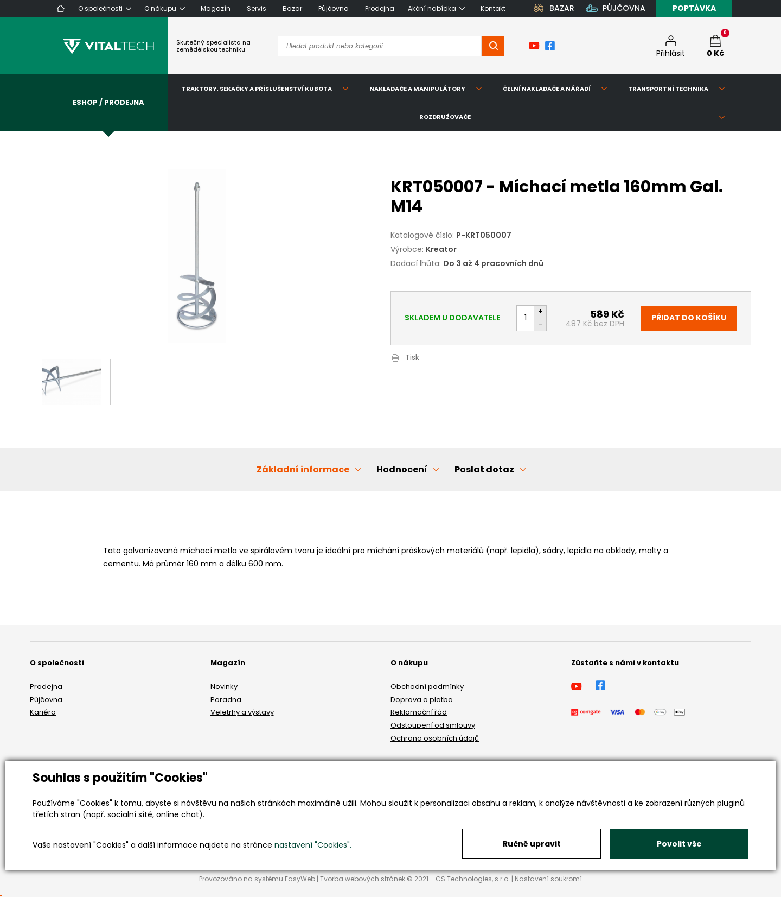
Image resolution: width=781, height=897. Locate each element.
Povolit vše (679, 843)
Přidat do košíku (688, 317)
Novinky (224, 686)
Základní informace (303, 469)
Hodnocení (401, 469)
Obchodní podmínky (427, 686)
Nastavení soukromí (548, 878)
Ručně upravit (532, 843)
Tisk (412, 358)
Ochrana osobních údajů (434, 738)
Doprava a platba (421, 699)
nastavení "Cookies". (312, 844)
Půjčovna (46, 699)
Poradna (225, 699)
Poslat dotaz (484, 469)
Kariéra (43, 712)
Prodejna (46, 686)
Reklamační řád (418, 712)
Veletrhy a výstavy (242, 712)
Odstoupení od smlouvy (432, 725)
